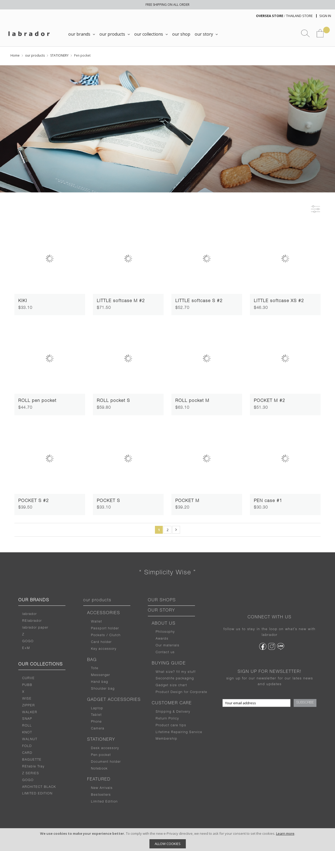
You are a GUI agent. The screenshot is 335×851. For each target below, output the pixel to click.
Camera (97, 728)
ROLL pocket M (192, 401)
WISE (27, 698)
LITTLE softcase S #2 (199, 301)
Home (15, 55)
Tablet (96, 715)
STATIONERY (59, 55)
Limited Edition (104, 801)
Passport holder (105, 628)
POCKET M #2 (269, 401)
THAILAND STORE (299, 15)
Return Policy (167, 718)
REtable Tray (33, 766)
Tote (94, 668)
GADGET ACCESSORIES (114, 700)
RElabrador (32, 621)
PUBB (27, 685)
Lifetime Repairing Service (179, 732)
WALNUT (29, 739)
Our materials (168, 645)
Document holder (106, 761)
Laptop (97, 708)
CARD (27, 753)
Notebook (99, 768)
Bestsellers (101, 795)
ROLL (27, 725)
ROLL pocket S (113, 401)
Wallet (96, 621)
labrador (29, 614)
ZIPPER (28, 705)
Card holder (101, 642)
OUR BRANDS (33, 600)
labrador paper (35, 627)
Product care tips (171, 725)
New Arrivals (102, 788)
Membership (166, 738)
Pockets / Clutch (106, 635)
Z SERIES (30, 773)
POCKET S (108, 501)
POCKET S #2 (33, 501)
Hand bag (99, 682)
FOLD (27, 746)
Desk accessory (105, 748)
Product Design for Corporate (181, 692)
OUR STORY (161, 611)
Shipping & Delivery (173, 711)
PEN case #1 (268, 501)
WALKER (29, 712)
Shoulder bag (103, 688)
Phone (96, 721)
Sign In (325, 15)
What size (164, 672)
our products (35, 55)
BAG (92, 660)
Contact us (165, 652)
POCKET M (187, 501)
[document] (167, 839)
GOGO (28, 641)
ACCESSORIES (103, 613)
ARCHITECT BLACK (39, 787)
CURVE (28, 678)
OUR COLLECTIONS (40, 665)
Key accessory (103, 649)
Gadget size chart (171, 685)
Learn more (285, 833)
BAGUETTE (32, 759)
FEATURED (99, 780)
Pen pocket (101, 755)
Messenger (100, 675)
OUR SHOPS (162, 600)
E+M (26, 648)
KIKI (22, 301)
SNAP (27, 719)
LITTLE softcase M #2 (121, 301)
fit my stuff (185, 672)
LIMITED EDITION (37, 793)
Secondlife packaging (175, 678)
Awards (162, 638)
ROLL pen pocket (37, 401)
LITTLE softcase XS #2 (279, 301)
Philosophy (165, 632)
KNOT (27, 732)
